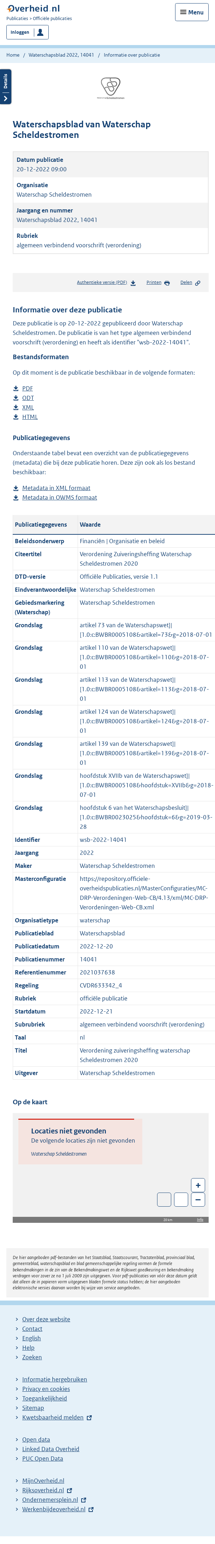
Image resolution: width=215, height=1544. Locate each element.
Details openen (5, 86)
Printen (158, 282)
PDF (27, 388)
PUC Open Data (42, 1458)
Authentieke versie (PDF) (106, 284)
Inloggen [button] (20, 32)
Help (28, 1348)
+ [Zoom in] (198, 1185)
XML (28, 407)
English (31, 1338)
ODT (28, 398)
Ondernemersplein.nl (50, 1500)
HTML (30, 417)
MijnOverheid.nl (43, 1481)
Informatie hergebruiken (54, 1379)
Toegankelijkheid (44, 1398)
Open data (36, 1439)
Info (200, 1219)
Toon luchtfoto (164, 1200)
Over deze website (46, 1319)
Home (12, 55)
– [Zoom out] (198, 1199)
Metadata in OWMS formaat (59, 497)
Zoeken (32, 1357)
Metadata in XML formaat (56, 488)
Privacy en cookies (46, 1389)
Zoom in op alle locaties (181, 1200)
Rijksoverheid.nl (43, 1490)
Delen (190, 282)
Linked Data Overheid (50, 1449)
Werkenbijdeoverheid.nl (53, 1509)
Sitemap (33, 1408)
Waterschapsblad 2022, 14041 (61, 55)
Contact (32, 1329)
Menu (196, 12)
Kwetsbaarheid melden (53, 1417)
